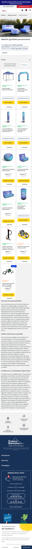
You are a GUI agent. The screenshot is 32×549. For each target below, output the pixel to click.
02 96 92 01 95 (8, 6)
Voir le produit (8, 102)
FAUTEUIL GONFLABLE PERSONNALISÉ (23, 170)
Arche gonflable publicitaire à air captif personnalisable (22, 90)
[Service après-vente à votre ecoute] (24, 425)
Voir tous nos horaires (16, 507)
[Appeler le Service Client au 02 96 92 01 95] (16, 495)
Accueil (3, 15)
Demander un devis (24, 6)
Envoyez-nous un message (16, 487)
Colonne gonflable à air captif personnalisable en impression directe (7, 130)
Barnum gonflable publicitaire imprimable (7, 89)
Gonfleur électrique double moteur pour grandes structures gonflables (8, 285)
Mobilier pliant (12, 15)
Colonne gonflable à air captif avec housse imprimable (22, 130)
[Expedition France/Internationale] (8, 427)
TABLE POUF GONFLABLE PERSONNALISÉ (8, 170)
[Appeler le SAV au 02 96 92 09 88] (16, 501)
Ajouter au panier (8, 180)
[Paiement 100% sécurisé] (8, 418)
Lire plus (4, 52)
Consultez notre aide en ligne (16, 491)
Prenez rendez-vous (16, 484)
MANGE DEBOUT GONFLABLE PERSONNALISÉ (21, 207)
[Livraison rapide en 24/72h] (24, 416)
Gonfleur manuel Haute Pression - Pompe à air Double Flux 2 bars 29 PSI (8, 248)
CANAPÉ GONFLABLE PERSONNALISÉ (7, 208)
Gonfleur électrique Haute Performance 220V (23, 247)
